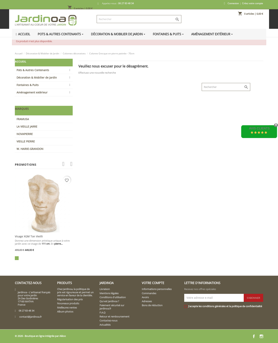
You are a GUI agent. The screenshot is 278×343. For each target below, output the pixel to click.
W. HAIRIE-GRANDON (30, 149)
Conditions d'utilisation (113, 297)
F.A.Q (102, 312)
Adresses (147, 301)
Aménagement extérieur (32, 92)
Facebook (253, 336)
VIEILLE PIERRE (26, 141)
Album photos (65, 311)
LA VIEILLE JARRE (27, 126)
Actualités (105, 324)
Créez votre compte (252, 3)
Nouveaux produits (68, 303)
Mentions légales (109, 293)
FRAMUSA (23, 119)
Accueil (20, 61)
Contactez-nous (108, 320)
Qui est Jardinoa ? (109, 301)
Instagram (261, 336)
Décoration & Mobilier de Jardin (37, 77)
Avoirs (145, 297)
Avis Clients (259, 128)
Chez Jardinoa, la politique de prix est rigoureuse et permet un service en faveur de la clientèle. (75, 292)
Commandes (149, 293)
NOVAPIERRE (25, 134)
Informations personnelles (157, 289)
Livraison (105, 289)
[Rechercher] (139, 19)
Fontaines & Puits (28, 85)
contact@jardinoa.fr (30, 316)
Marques (22, 109)
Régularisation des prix (70, 299)
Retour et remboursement (114, 316)
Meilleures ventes (67, 307)
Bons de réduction (152, 305)
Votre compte (153, 283)
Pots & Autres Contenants (33, 70)
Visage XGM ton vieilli (29, 236)
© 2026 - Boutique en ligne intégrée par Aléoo (40, 336)
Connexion (233, 3)
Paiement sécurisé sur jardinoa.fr (112, 307)
